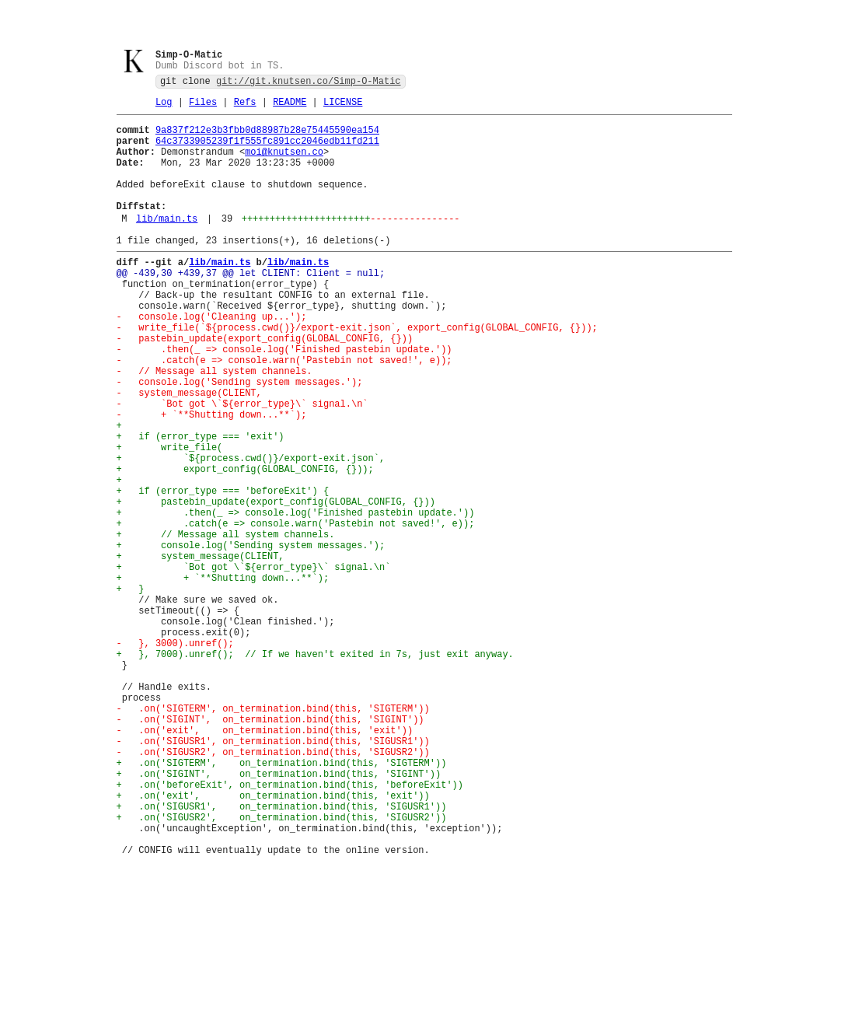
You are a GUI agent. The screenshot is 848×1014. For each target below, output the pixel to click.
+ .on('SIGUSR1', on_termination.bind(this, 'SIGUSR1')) (282, 954)
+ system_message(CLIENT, (200, 650)
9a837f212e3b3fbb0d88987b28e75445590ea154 (267, 138)
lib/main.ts (166, 245)
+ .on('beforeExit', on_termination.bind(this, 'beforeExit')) (290, 928)
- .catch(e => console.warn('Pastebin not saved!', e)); (284, 412)
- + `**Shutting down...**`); (212, 478)
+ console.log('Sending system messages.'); (251, 637)
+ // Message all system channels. (226, 624)
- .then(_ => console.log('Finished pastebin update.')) (284, 399)
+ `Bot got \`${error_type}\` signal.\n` (254, 663)
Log (164, 107)
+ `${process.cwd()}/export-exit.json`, (251, 531)
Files (203, 107)
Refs (245, 107)
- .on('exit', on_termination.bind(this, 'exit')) (265, 862)
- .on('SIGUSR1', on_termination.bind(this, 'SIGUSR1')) (273, 875)
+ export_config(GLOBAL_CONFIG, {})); (245, 544)
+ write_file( (170, 518)
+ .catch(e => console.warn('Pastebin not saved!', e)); (296, 610)
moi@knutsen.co (284, 164)
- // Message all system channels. (214, 425)
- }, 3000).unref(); (175, 756)
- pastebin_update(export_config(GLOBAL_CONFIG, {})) (265, 386)
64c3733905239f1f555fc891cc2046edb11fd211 (267, 151)
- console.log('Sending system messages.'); (240, 439)
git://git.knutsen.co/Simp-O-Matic (308, 84)
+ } (131, 690)
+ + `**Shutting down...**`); (223, 677)
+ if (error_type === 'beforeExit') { (223, 571)
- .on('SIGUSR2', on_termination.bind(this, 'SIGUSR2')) (273, 888)
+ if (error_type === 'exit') (200, 505)
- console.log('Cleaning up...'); (212, 359)
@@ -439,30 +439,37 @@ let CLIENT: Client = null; (251, 306)
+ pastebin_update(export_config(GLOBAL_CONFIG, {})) (276, 584)
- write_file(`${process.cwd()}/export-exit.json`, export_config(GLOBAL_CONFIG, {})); (357, 372)
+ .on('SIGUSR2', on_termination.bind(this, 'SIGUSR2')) (282, 967)
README (289, 107)
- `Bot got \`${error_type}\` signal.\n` (242, 465)
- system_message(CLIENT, (189, 452)
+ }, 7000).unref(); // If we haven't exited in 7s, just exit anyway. (315, 769)
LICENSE (342, 107)
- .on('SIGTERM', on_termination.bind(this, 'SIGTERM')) (273, 835)
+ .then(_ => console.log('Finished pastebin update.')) (296, 597)
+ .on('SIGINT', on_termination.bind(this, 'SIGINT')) (279, 914)
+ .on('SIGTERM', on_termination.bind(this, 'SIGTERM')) (282, 901)
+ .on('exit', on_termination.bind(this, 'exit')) (273, 941)
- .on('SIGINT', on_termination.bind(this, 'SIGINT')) (270, 848)
